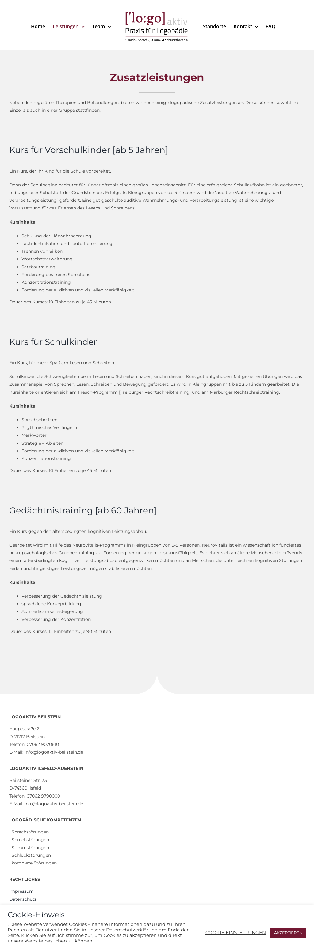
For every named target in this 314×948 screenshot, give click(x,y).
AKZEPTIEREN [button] (288, 932)
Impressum (21, 891)
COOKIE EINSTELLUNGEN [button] (235, 932)
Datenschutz (22, 899)
